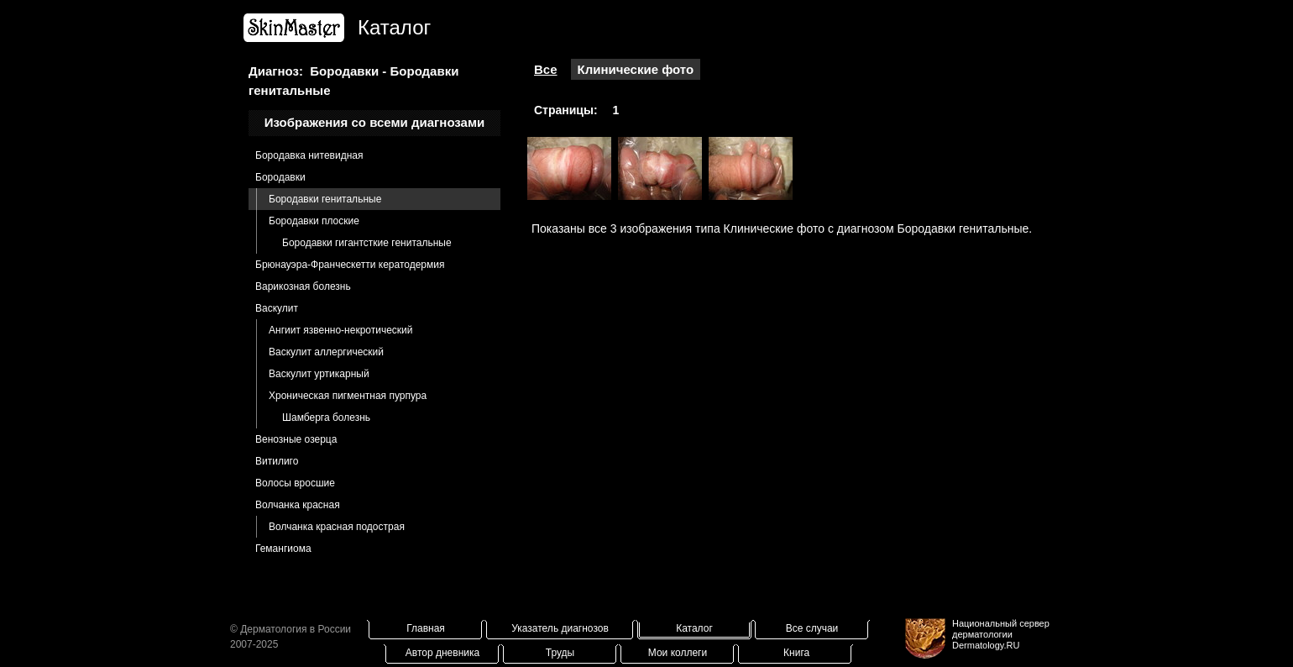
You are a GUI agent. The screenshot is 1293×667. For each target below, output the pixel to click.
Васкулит (276, 308)
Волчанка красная (297, 505)
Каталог (694, 628)
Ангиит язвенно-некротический (341, 330)
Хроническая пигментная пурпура (348, 396)
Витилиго (276, 461)
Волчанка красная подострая (337, 527)
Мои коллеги (677, 653)
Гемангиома (283, 548)
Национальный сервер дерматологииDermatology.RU (1001, 634)
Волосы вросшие (295, 483)
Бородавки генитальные (325, 199)
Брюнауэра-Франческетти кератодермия (349, 264)
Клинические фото (636, 69)
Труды (560, 653)
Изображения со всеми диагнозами (374, 122)
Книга (796, 653)
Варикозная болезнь (303, 286)
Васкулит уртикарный (319, 374)
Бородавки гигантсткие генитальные (367, 243)
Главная (425, 628)
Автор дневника (442, 653)
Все (546, 69)
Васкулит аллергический (326, 352)
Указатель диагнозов (560, 628)
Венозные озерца (296, 439)
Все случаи (812, 628)
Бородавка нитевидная (309, 155)
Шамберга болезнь (326, 417)
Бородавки (280, 177)
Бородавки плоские (314, 221)
